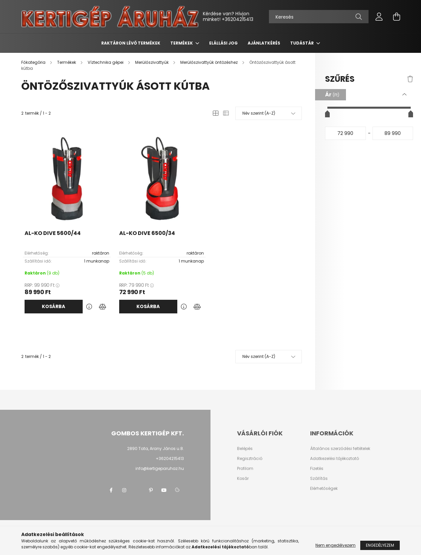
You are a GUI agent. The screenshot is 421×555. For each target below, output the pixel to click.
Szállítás (319, 478)
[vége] (393, 133)
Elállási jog (223, 43)
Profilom (245, 468)
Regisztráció (249, 458)
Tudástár (302, 43)
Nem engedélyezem (335, 545)
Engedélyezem (380, 545)
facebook (111, 490)
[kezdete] (345, 133)
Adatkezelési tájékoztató (334, 458)
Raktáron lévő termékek (130, 43)
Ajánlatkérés (264, 43)
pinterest (150, 490)
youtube (164, 490)
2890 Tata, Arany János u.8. (155, 448)
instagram (124, 490)
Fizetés (316, 468)
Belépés (245, 448)
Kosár (243, 478)
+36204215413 (237, 19)
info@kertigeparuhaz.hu (159, 468)
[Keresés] (319, 16)
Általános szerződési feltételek (340, 448)
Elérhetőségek (324, 488)
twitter (137, 490)
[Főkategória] (33, 62)
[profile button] (379, 16)
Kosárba (53, 306)
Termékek (182, 43)
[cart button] (396, 16)
